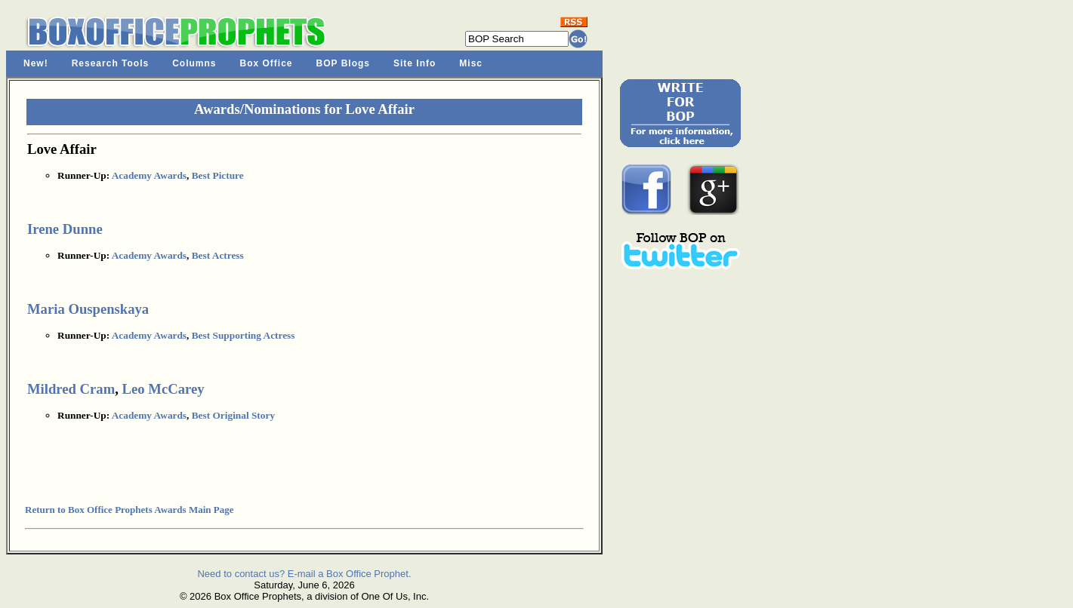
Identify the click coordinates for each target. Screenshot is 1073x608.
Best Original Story (233, 415)
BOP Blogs (343, 63)
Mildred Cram (71, 389)
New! (35, 63)
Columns (194, 63)
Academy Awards (149, 175)
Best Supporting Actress (243, 335)
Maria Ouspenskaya (88, 309)
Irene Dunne (65, 229)
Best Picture (218, 175)
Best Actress (218, 255)
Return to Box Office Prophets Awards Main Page (129, 509)
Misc (471, 63)
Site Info (414, 63)
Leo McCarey (163, 389)
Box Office (266, 63)
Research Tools (110, 63)
